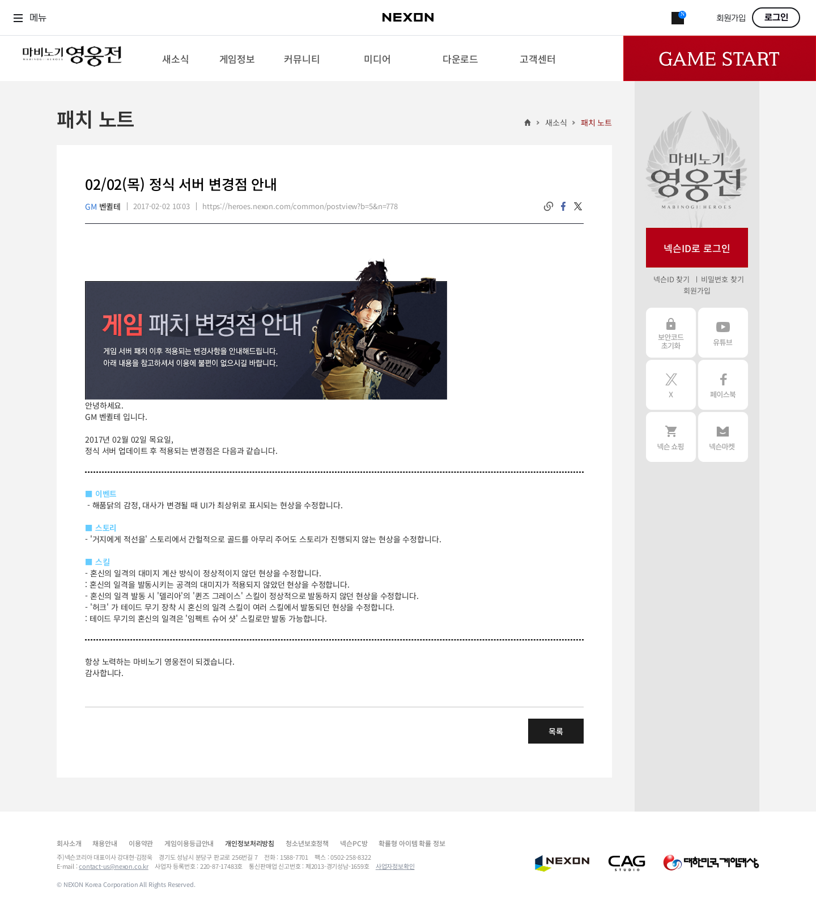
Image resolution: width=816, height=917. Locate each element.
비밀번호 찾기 (722, 279)
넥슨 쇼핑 (671, 437)
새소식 (556, 122)
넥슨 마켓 (723, 437)
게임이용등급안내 (189, 843)
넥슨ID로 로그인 (697, 248)
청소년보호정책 (307, 843)
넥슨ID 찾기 (671, 279)
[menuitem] (175, 58)
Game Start (719, 58)
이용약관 (141, 843)
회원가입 (731, 18)
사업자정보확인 (395, 866)
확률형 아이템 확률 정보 (412, 843)
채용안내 (104, 843)
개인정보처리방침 (249, 843)
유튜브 (723, 333)
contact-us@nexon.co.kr (113, 866)
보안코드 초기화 (671, 333)
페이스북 (723, 385)
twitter (578, 206)
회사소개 (69, 843)
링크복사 (548, 206)
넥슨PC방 (353, 843)
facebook (563, 206)
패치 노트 (596, 122)
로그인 (776, 17)
